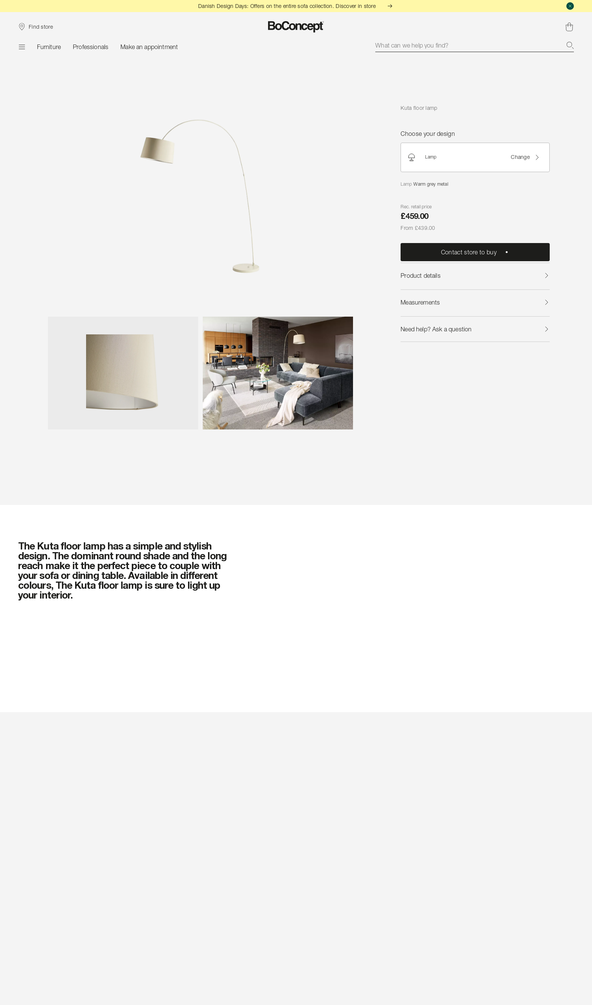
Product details (475, 275)
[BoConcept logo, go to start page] (296, 26)
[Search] (570, 45)
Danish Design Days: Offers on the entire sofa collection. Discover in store (296, 6)
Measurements (475, 302)
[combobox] (474, 45)
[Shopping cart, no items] (569, 26)
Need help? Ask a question (475, 329)
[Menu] (21, 46)
